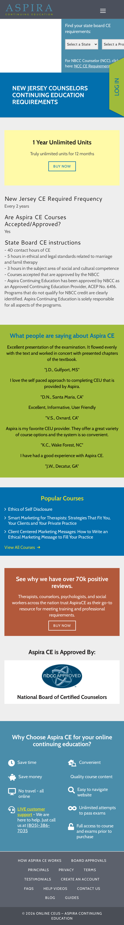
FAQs (29, 888)
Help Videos (55, 888)
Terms (90, 870)
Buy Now (62, 166)
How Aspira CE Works (39, 860)
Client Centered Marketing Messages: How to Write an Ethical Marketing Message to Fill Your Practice (58, 534)
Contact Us (88, 888)
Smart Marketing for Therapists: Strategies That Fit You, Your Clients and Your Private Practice (59, 520)
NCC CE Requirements (92, 66)
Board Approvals (88, 860)
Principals (38, 870)
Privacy (66, 870)
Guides (72, 897)
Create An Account (80, 879)
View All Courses (22, 547)
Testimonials (37, 879)
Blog (50, 897)
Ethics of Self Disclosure (30, 509)
